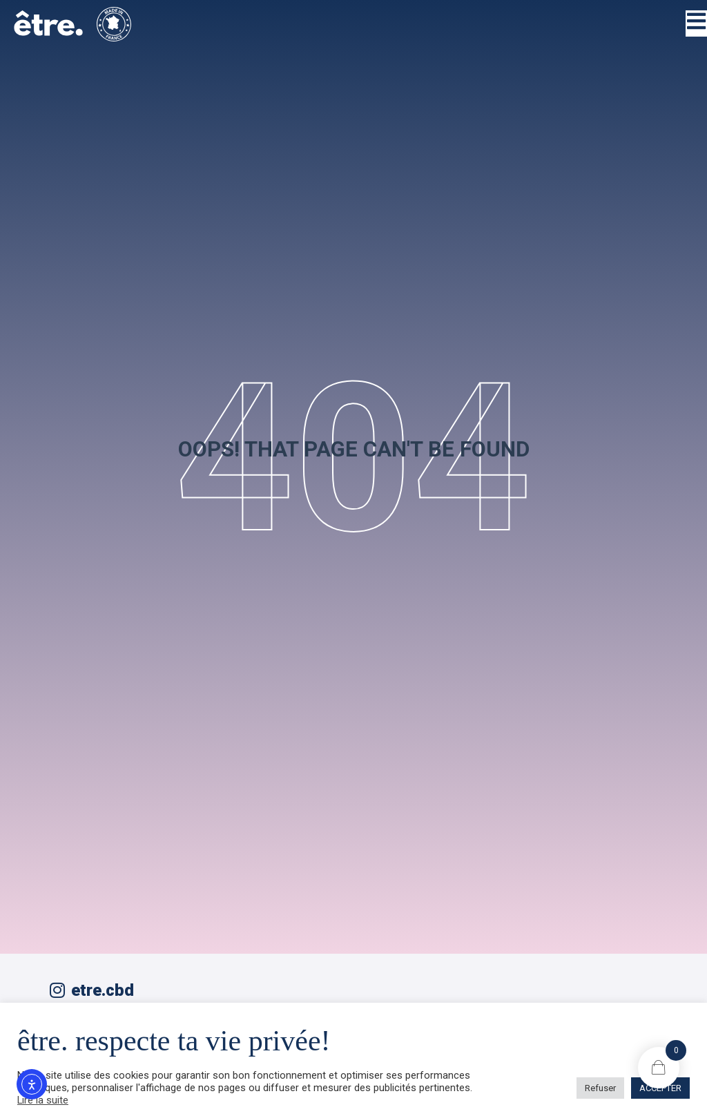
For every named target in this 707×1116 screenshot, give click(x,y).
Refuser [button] (600, 1088)
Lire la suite (42, 1100)
